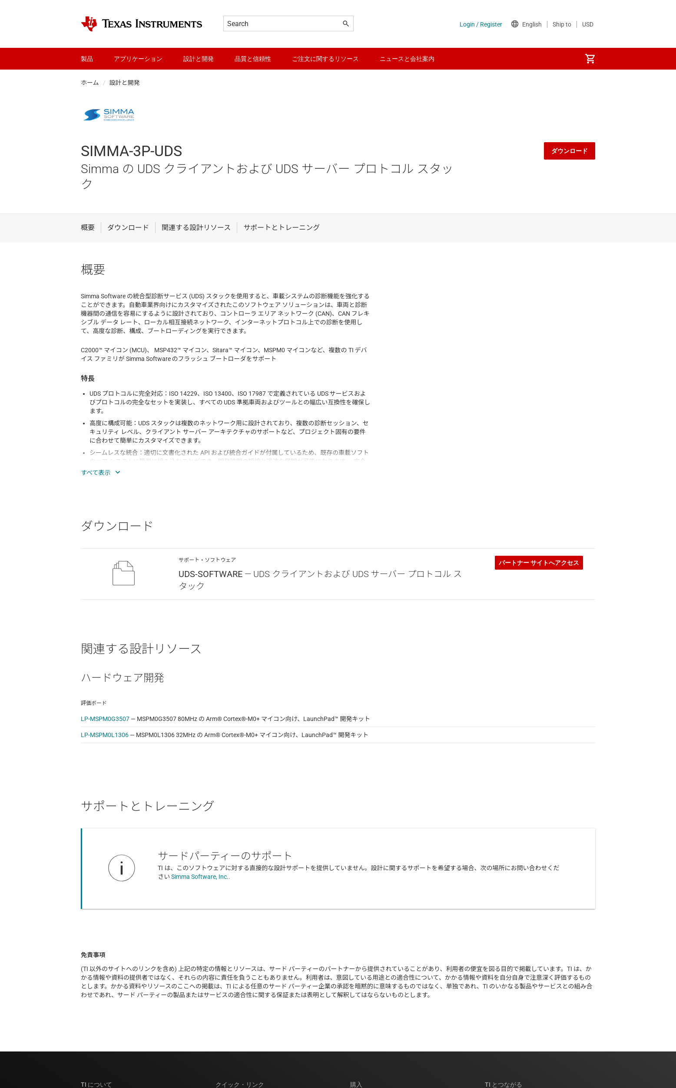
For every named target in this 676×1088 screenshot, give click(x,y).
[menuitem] (590, 59)
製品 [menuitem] (87, 58)
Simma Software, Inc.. (200, 876)
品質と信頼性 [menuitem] (253, 58)
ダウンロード (569, 150)
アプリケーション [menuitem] (138, 58)
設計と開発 (124, 82)
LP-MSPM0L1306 (105, 734)
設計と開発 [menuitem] (198, 58)
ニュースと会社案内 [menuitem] (407, 58)
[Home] (141, 24)
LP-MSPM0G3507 (105, 718)
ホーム (90, 82)
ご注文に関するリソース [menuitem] (325, 58)
